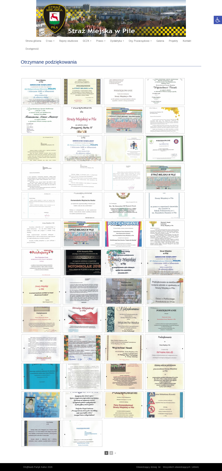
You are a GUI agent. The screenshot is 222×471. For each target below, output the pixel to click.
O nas (50, 40)
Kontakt (187, 40)
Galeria (160, 40)
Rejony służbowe (68, 40)
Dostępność (32, 48)
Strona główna (33, 40)
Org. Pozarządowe (140, 40)
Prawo (100, 40)
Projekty (173, 40)
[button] (218, 20)
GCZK (87, 40)
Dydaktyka (117, 40)
